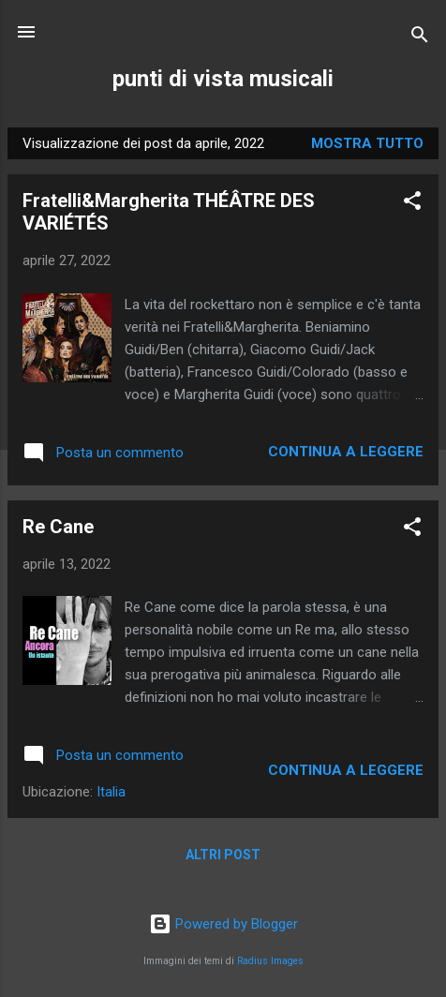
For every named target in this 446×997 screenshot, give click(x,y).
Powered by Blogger (223, 923)
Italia (111, 791)
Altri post (223, 854)
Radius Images (270, 961)
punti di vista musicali (223, 79)
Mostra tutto (367, 143)
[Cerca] (420, 38)
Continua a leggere (346, 451)
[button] (412, 203)
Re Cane (58, 526)
